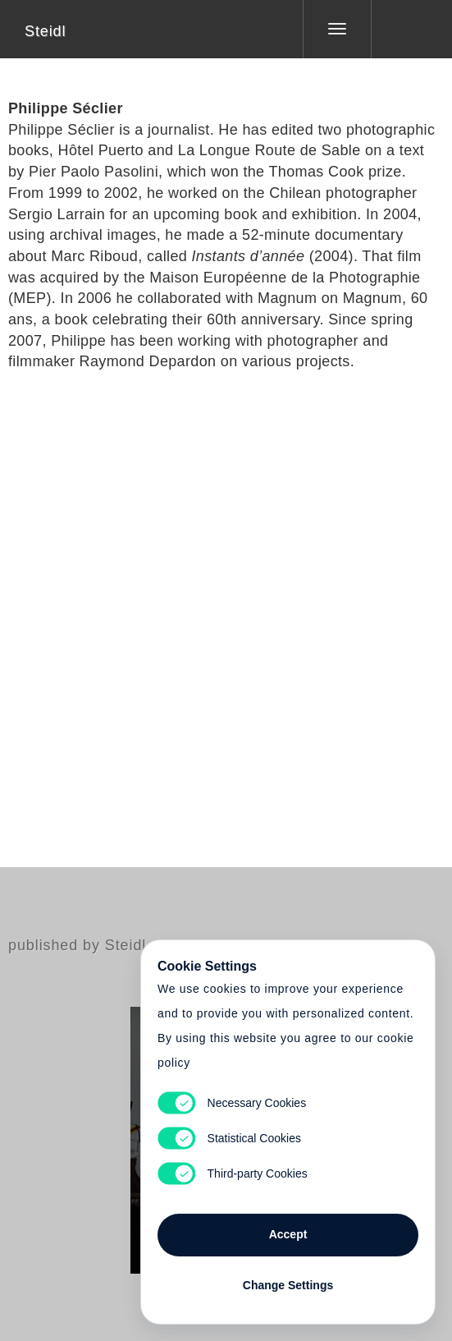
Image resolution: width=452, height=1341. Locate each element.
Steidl (45, 31)
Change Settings (288, 1285)
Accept (288, 1234)
